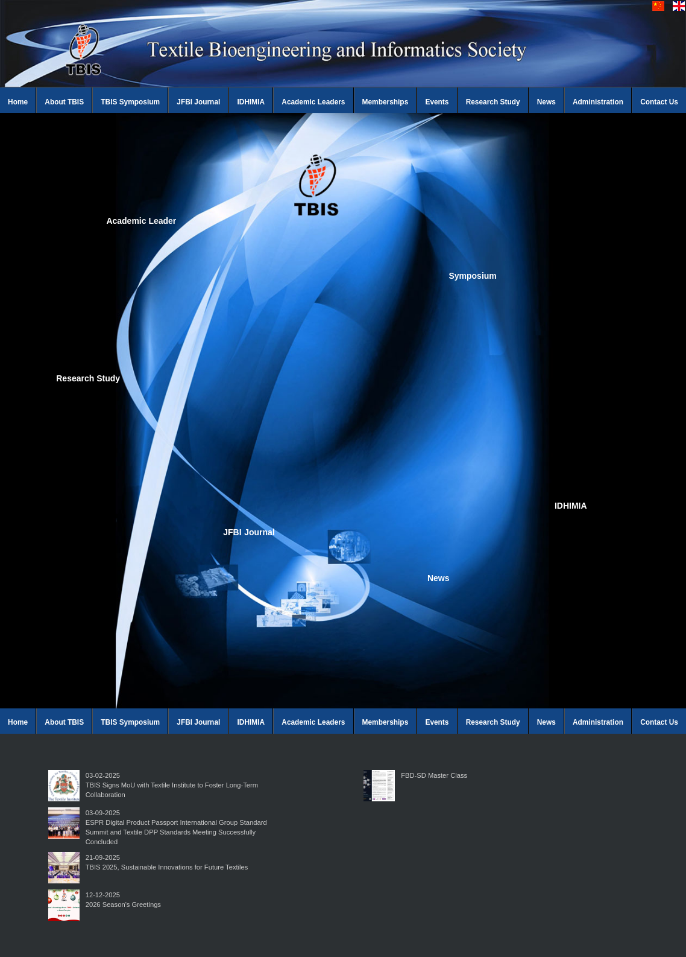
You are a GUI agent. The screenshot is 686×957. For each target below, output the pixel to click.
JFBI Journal (198, 102)
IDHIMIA (251, 102)
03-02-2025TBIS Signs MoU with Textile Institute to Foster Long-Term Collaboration (172, 785)
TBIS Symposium (130, 102)
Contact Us (659, 102)
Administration (598, 102)
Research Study (493, 102)
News (546, 102)
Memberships (385, 102)
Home (18, 102)
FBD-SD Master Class (434, 775)
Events (436, 102)
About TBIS (64, 102)
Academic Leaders (313, 102)
